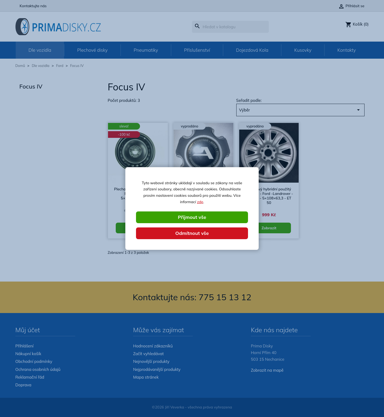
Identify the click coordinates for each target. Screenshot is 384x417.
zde (200, 201)
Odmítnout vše (192, 233)
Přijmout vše (192, 217)
